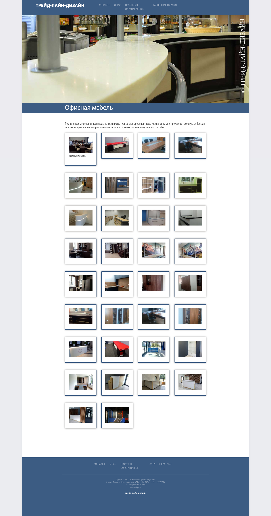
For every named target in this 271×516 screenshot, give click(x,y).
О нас (117, 5)
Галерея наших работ (165, 5)
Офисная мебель (134, 9)
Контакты (104, 5)
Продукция (131, 5)
